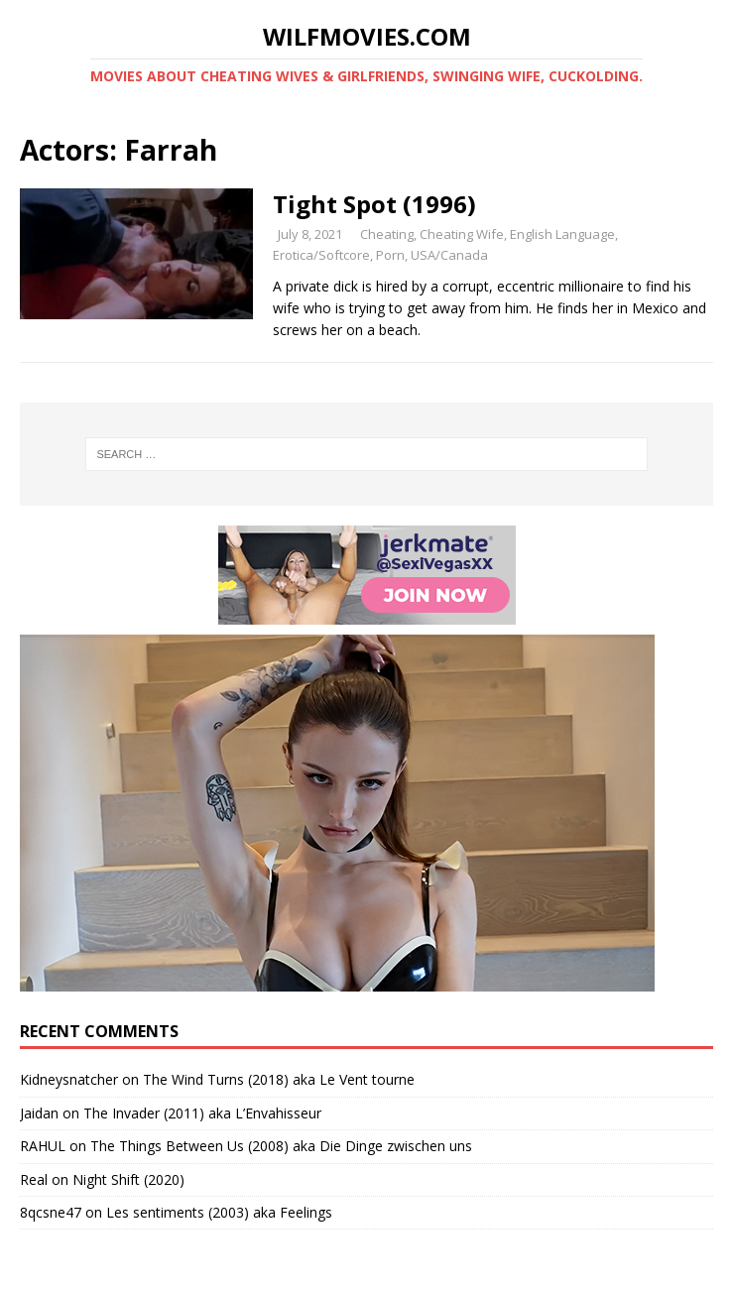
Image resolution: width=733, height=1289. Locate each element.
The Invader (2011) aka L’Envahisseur (202, 1113)
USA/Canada (449, 255)
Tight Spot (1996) (374, 203)
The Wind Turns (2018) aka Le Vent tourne (279, 1079)
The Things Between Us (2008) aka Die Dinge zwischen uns (281, 1145)
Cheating (387, 234)
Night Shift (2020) (128, 1179)
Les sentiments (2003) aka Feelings (219, 1212)
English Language (562, 234)
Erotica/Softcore (321, 255)
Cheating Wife (462, 234)
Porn (390, 255)
